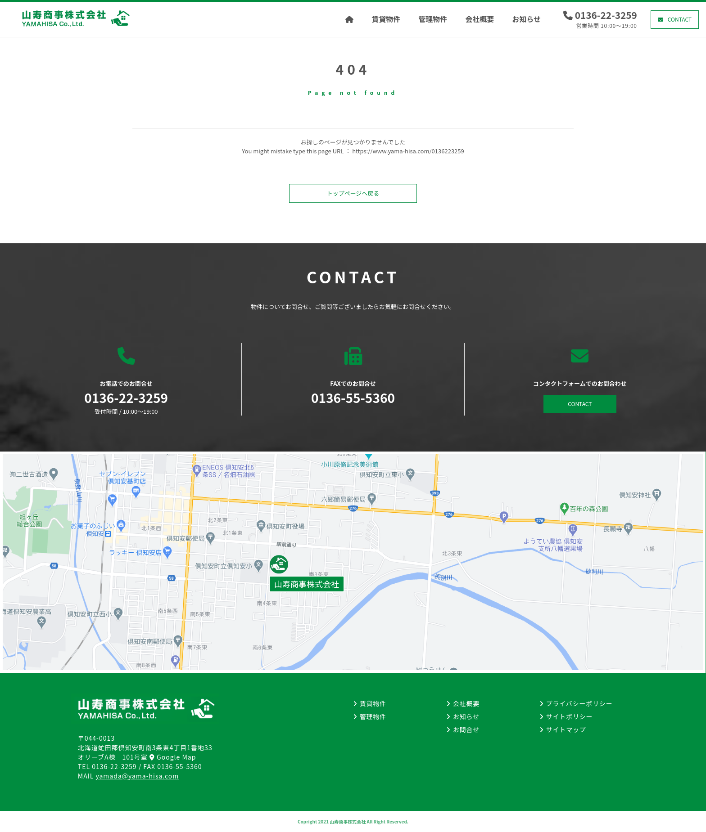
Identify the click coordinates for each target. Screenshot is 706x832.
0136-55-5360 (179, 766)
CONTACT (680, 19)
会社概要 (479, 18)
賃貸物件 (385, 18)
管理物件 (432, 18)
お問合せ (466, 729)
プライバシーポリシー (579, 703)
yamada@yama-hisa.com (137, 775)
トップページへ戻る (353, 193)
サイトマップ (566, 729)
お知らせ (526, 18)
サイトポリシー (569, 716)
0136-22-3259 (606, 15)
